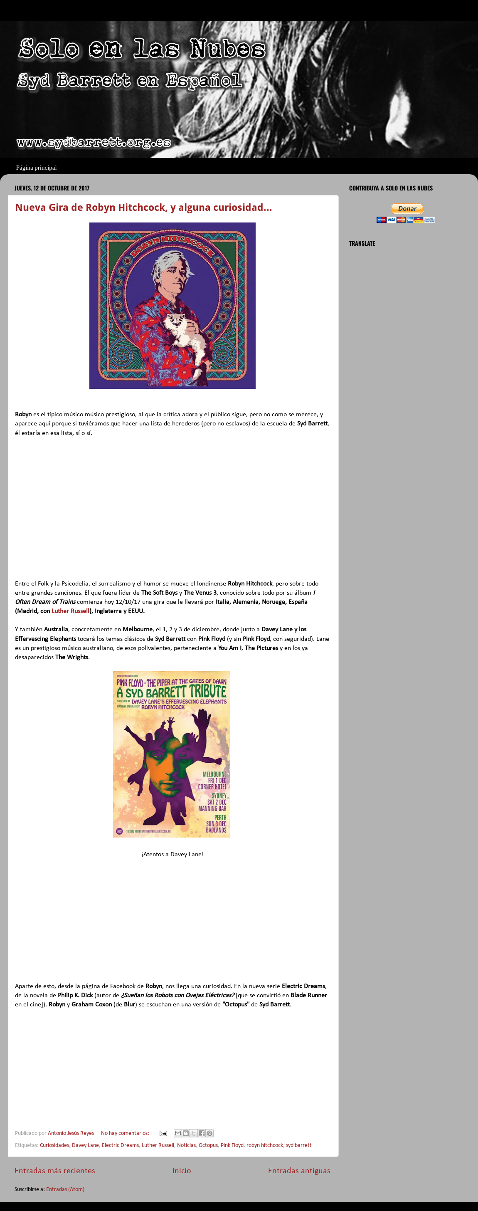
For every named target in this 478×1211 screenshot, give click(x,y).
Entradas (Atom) (65, 1189)
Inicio (181, 1171)
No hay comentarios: (125, 1133)
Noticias (186, 1145)
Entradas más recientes (55, 1171)
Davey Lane (85, 1145)
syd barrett (299, 1145)
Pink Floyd (232, 1145)
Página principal (36, 167)
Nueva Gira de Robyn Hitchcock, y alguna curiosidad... (143, 207)
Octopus (208, 1145)
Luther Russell (70, 611)
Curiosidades (54, 1145)
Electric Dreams (120, 1145)
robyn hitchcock (264, 1145)
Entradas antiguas (299, 1171)
